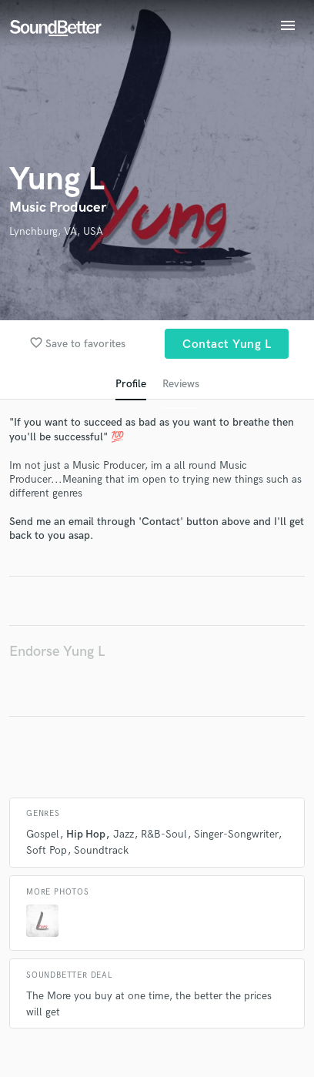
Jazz (123, 834)
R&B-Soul (164, 834)
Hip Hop (85, 834)
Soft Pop (46, 850)
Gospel (42, 834)
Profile (130, 383)
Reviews (180, 383)
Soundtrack (101, 850)
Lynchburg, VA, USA (56, 231)
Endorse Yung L (57, 652)
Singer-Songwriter (236, 834)
